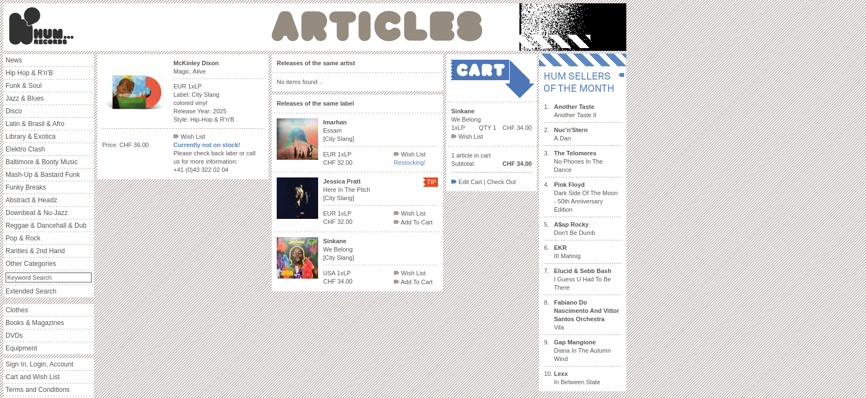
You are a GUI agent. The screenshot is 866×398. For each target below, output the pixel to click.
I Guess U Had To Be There (582, 279)
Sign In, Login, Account (39, 364)
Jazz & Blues (25, 98)
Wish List (189, 136)
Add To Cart (413, 222)
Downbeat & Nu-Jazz (37, 213)
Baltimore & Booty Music (42, 162)
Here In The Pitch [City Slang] (346, 189)
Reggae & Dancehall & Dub (46, 225)
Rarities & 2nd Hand (35, 251)
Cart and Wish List (33, 377)
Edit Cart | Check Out (483, 182)
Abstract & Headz (31, 200)
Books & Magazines (35, 323)
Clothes (17, 310)
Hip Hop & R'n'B (29, 73)
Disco (14, 111)
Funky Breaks (26, 187)
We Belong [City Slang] (338, 249)
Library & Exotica (31, 136)
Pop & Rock (23, 238)
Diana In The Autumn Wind (582, 350)
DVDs (14, 335)
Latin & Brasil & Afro (35, 124)
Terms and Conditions (38, 390)
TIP (431, 182)
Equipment (21, 348)
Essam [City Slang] (338, 130)
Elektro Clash (25, 149)
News (14, 60)
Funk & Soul (23, 86)
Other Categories (31, 264)
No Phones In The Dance (578, 161)
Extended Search (31, 291)
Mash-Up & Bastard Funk (43, 175)
